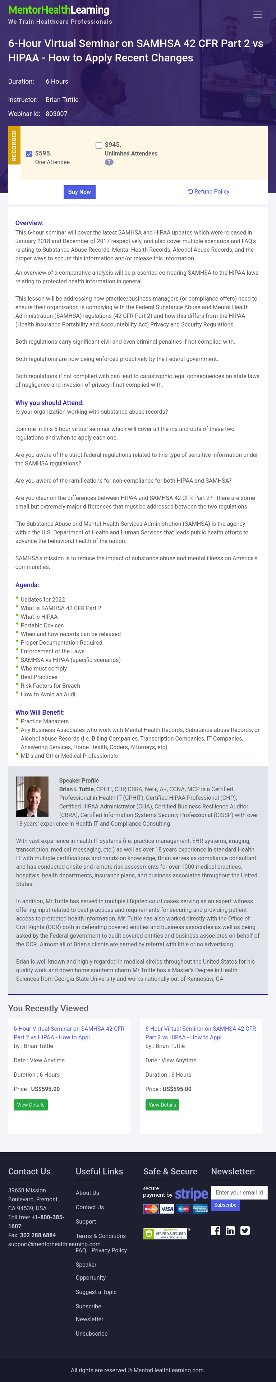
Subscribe (225, 1205)
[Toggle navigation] (258, 15)
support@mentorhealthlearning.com (54, 1244)
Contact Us (90, 1207)
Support (86, 1221)
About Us (87, 1192)
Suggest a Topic (96, 1292)
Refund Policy (208, 191)
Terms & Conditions (101, 1236)
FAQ (81, 1250)
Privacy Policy (109, 1250)
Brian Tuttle (62, 99)
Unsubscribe (92, 1333)
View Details (31, 1105)
